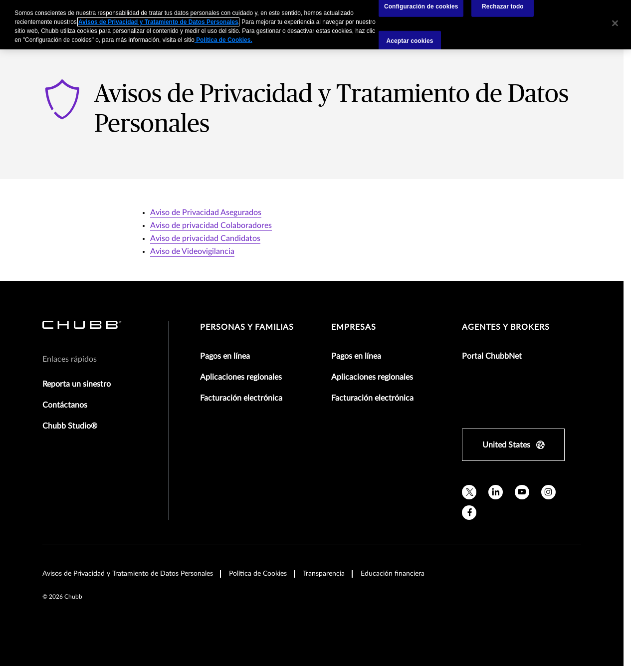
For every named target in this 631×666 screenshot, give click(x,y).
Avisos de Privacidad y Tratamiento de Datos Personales (127, 573)
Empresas (353, 327)
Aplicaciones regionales (241, 377)
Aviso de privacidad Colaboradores (211, 225)
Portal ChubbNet (492, 356)
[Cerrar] (615, 23)
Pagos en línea (225, 356)
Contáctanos (64, 405)
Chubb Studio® (69, 426)
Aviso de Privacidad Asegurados (205, 213)
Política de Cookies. (223, 39)
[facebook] (469, 512)
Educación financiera (392, 573)
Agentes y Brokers (506, 327)
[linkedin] (495, 492)
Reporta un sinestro (76, 384)
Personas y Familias (247, 327)
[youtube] (522, 492)
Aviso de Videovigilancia (192, 251)
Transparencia (324, 573)
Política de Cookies (258, 573)
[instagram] (548, 492)
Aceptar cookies (410, 40)
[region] (315, 24)
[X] (469, 492)
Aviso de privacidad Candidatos (205, 238)
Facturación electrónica (241, 398)
